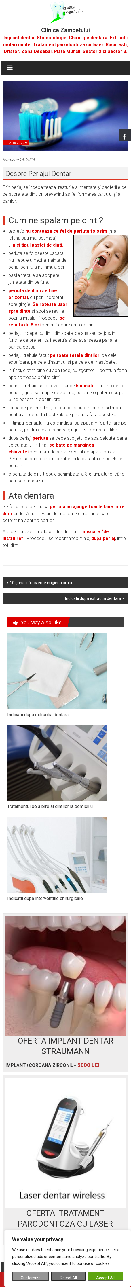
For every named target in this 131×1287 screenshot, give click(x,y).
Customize (31, 1278)
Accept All (105, 1278)
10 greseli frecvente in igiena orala (41, 582)
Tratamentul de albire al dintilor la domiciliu (50, 806)
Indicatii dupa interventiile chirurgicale (45, 898)
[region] (67, 1258)
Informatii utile (16, 142)
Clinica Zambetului (65, 30)
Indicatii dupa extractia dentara (93, 598)
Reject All (68, 1278)
